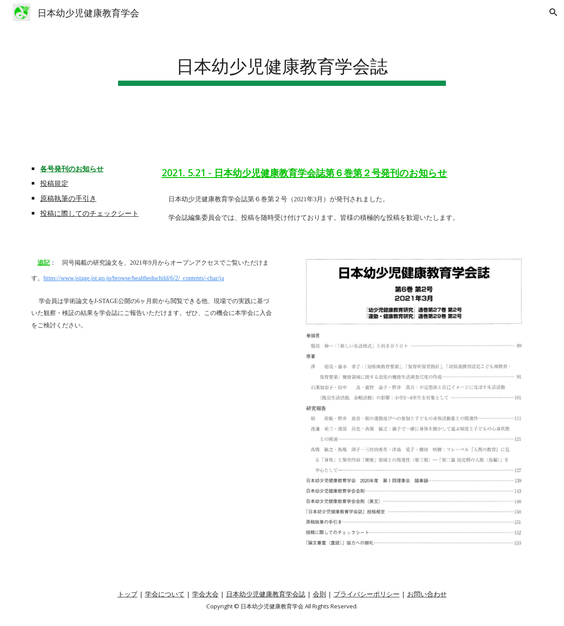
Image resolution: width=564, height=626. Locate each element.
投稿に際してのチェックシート (89, 213)
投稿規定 (54, 183)
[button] (553, 12)
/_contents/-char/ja (201, 278)
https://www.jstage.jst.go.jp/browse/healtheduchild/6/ (109, 278)
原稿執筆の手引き (68, 198)
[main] (282, 64)
